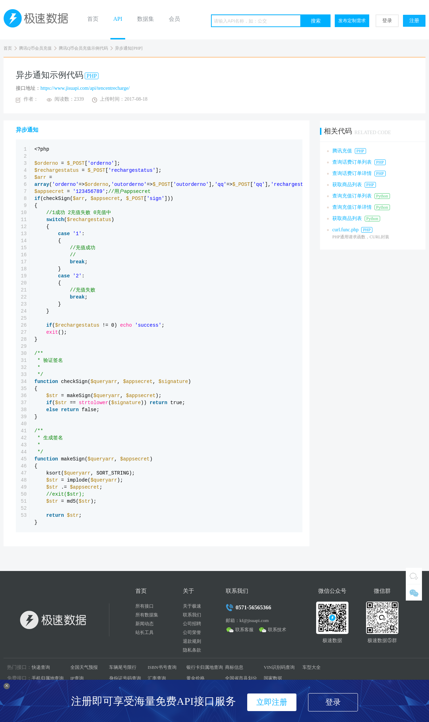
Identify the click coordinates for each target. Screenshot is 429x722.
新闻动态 (144, 623)
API (117, 19)
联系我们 (192, 614)
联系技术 (277, 629)
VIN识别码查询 (279, 667)
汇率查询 (157, 678)
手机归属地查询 (48, 678)
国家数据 (273, 678)
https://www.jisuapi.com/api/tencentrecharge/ (85, 88)
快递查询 (41, 667)
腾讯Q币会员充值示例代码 (83, 48)
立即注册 (271, 702)
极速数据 (39, 19)
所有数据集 (146, 614)
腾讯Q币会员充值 (35, 48)
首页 (92, 19)
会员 (174, 19)
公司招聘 (192, 623)
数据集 (145, 19)
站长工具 (144, 632)
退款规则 (192, 641)
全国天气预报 (84, 667)
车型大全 (311, 667)
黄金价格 (195, 678)
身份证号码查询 (125, 678)
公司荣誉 (192, 632)
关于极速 (192, 606)
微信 (414, 592)
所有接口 (144, 606)
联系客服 (244, 629)
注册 (414, 20)
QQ (414, 576)
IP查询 (77, 678)
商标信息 (234, 667)
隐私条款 (192, 650)
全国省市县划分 (241, 678)
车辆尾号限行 (122, 667)
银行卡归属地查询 (204, 667)
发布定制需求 (352, 20)
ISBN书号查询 (162, 667)
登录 (387, 20)
